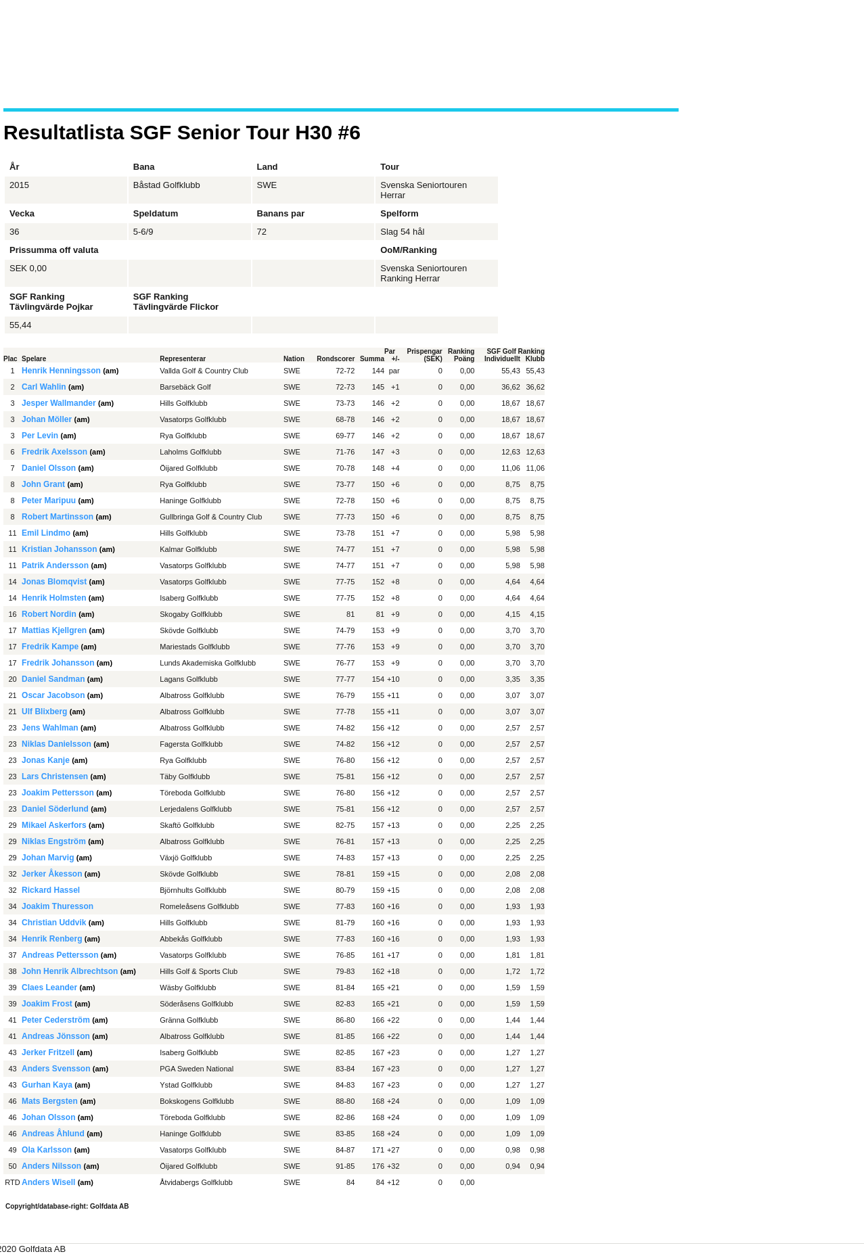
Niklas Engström (54, 841)
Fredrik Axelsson (54, 452)
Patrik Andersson (55, 565)
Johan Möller (47, 419)
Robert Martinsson (57, 516)
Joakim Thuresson (57, 906)
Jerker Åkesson (52, 874)
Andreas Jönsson (56, 1036)
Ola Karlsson (47, 1150)
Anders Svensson (56, 1068)
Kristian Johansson (59, 549)
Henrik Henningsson (61, 370)
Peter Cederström (56, 1020)
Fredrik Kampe (50, 646)
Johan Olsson (48, 1117)
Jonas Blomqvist (54, 581)
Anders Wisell (48, 1182)
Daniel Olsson (49, 468)
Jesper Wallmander (59, 403)
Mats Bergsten (50, 1101)
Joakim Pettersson (58, 792)
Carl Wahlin (44, 387)
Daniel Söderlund (55, 809)
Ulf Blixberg (44, 711)
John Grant (43, 484)
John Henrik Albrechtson (70, 971)
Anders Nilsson (51, 1166)
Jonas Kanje (46, 760)
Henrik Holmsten (54, 598)
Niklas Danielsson (56, 744)
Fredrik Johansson (58, 663)
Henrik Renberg (52, 939)
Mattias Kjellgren (54, 630)
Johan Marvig (48, 857)
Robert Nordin (49, 614)
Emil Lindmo (46, 533)
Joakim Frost (47, 1003)
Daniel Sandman (53, 679)
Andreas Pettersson (60, 955)
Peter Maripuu (49, 500)
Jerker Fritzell (48, 1052)
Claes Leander (49, 987)
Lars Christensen (55, 776)
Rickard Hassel (51, 890)
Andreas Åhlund (53, 1133)
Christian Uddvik (54, 922)
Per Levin (40, 435)
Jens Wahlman (50, 728)
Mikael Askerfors (54, 825)
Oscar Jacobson (53, 695)
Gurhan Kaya (47, 1085)
